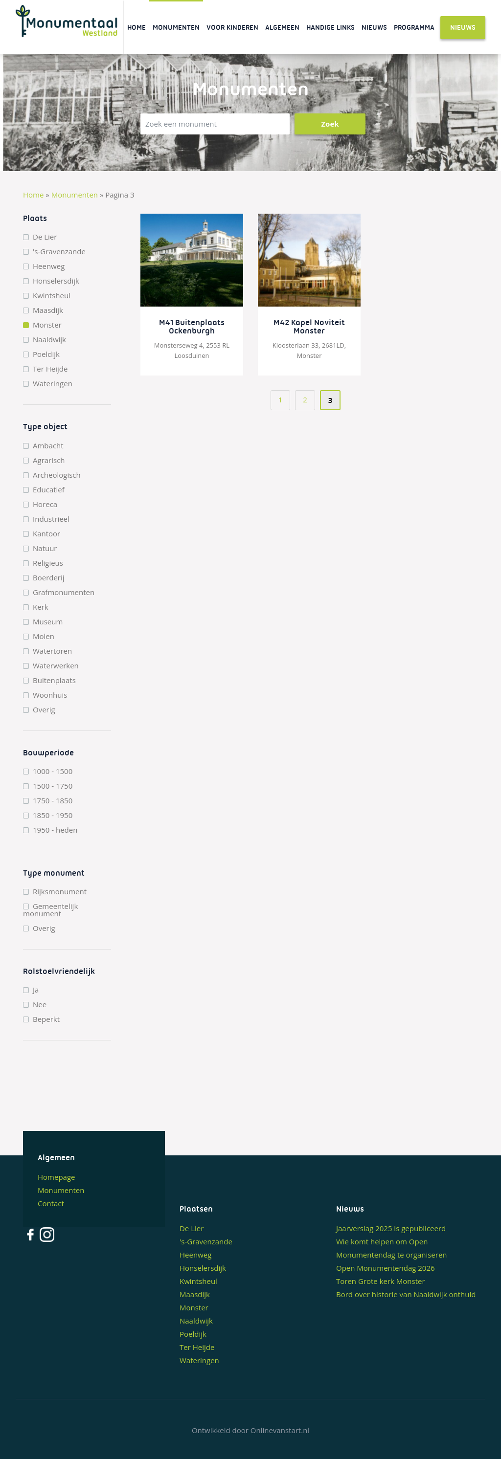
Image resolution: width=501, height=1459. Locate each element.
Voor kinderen (232, 27)
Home (136, 27)
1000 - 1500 (52, 771)
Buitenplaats (54, 680)
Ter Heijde (50, 369)
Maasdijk (48, 310)
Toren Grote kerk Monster (380, 1281)
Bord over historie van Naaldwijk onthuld (406, 1294)
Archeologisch (57, 475)
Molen (43, 636)
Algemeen (282, 27)
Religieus (48, 563)
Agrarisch (49, 460)
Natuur (45, 548)
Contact (51, 1203)
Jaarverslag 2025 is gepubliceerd (391, 1228)
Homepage (56, 1177)
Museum (48, 621)
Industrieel (51, 519)
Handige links (330, 27)
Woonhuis (50, 695)
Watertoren (52, 651)
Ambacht (48, 445)
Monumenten (176, 27)
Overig (44, 709)
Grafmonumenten (63, 592)
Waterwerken (56, 665)
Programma (414, 27)
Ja (36, 990)
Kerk (40, 607)
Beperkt (46, 1019)
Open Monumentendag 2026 (385, 1268)
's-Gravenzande (59, 251)
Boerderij (49, 577)
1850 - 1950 (52, 815)
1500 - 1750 (52, 786)
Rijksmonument (60, 891)
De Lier (45, 237)
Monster (47, 325)
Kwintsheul (51, 295)
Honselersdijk (56, 281)
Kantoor (46, 533)
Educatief (49, 489)
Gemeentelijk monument (50, 910)
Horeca (45, 504)
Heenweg (49, 266)
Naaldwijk (49, 339)
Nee (39, 1004)
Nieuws (374, 27)
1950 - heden (55, 830)
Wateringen (52, 383)
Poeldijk (46, 354)
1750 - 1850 (52, 800)
